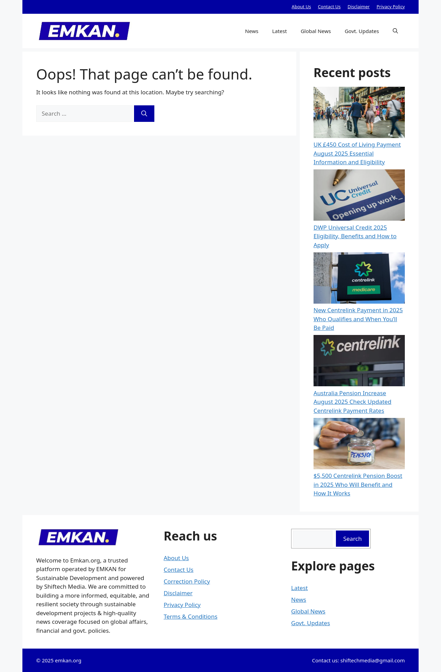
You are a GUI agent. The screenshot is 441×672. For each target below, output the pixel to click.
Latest (279, 31)
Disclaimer (359, 6)
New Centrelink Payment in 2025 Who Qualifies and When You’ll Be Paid (358, 319)
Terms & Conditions (190, 616)
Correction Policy (187, 581)
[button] (395, 31)
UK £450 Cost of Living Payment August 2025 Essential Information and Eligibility (357, 153)
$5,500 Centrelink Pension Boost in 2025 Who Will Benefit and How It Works (358, 484)
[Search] (144, 113)
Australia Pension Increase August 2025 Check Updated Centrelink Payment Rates (352, 401)
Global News (316, 31)
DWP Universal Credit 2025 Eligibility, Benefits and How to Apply (355, 236)
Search (352, 539)
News (251, 31)
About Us (301, 6)
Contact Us (329, 6)
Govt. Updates (362, 31)
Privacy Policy (391, 6)
